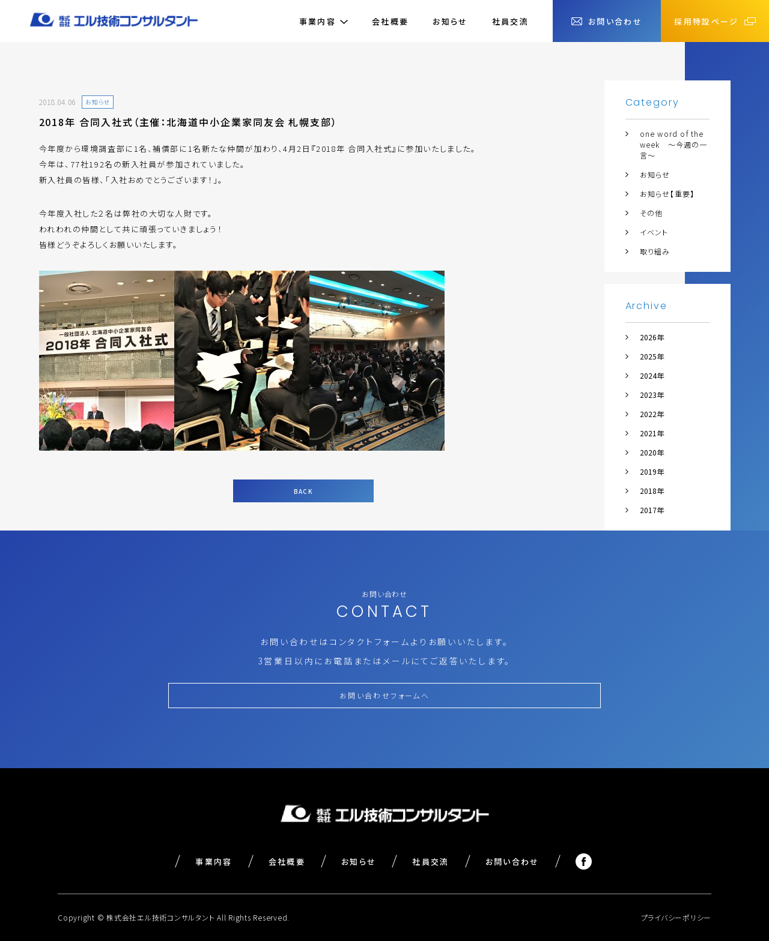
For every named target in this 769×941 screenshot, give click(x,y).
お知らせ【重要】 (667, 193)
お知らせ (450, 21)
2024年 (652, 375)
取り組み (655, 251)
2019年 (652, 471)
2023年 (652, 394)
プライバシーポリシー (676, 917)
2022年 (652, 414)
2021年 (652, 433)
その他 (651, 213)
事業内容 (213, 861)
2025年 (652, 356)
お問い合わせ (512, 861)
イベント (654, 232)
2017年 (652, 510)
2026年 (652, 337)
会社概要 (390, 21)
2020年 (652, 452)
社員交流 (510, 21)
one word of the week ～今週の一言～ (674, 144)
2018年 (652, 491)
